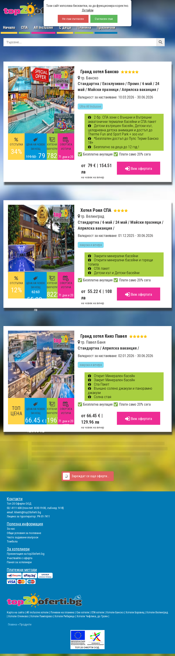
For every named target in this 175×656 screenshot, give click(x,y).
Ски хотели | (83, 612)
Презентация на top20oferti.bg (25, 553)
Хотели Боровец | (136, 612)
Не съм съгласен (73, 19)
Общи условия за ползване (24, 533)
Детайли (87, 10)
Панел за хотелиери (19, 562)
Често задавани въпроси (22, 537)
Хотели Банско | (116, 612)
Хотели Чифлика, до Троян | (93, 616)
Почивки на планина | (63, 612)
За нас (11, 528)
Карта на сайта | (16, 612)
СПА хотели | (98, 612)
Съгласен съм (104, 19)
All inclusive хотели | (38, 612)
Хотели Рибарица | (65, 616)
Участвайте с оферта (19, 558)
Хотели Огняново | (19, 616)
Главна (12, 624)
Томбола (12, 541)
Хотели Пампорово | (42, 616)
